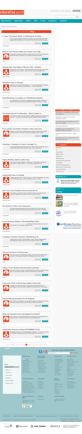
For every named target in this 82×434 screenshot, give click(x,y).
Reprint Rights (9, 380)
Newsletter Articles (26, 360)
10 (28, 344)
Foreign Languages (58, 384)
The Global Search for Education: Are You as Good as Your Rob (67, 138)
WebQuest (57, 365)
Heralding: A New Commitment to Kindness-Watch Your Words (65, 129)
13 (37, 344)
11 (31, 344)
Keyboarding (57, 370)
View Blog (38, 43)
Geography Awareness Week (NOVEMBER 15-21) (21, 329)
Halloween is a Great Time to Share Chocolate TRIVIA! (65, 117)
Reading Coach (41, 365)
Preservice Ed (40, 384)
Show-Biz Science (26, 370)
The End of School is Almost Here (15, 252)
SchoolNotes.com (64, 419)
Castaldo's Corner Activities (60, 399)
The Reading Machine (59, 360)
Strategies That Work (42, 368)
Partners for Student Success (73, 361)
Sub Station (40, 386)
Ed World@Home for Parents (28, 400)
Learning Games (26, 366)
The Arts (56, 382)
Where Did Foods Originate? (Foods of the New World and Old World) (71, 204)
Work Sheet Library (26, 372)
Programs (69, 366)
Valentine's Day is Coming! (12, 82)
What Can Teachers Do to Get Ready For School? (21, 314)
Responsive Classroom (42, 366)
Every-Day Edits (70, 384)
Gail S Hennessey (6, 76)
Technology (57, 393)
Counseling (40, 381)
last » (45, 344)
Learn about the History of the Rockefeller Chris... (21, 221)
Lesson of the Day (26, 368)
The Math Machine (58, 359)
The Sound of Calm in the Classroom (16, 206)
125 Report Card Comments (71, 195)
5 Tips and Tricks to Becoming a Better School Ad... (22, 283)
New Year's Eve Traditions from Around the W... (20, 190)
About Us (8, 370)
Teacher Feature (41, 369)
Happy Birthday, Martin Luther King (15, 160)
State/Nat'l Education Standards (29, 388)
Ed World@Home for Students (28, 401)
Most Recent (67, 110)
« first (7, 344)
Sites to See (57, 364)
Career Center (25, 381)
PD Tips (42, 20)
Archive (27, 359)
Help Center (9, 375)
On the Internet (57, 374)
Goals (68, 368)
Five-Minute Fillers (26, 364)
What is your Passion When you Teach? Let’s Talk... (22, 52)
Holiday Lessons (26, 365)
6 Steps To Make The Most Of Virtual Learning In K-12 (47, 416)
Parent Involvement (71, 365)
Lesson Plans (18, 20)
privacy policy (70, 12)
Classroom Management (27, 382)
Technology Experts (58, 366)
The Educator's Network (74, 419)
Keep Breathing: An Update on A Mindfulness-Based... (22, 98)
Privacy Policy (9, 383)
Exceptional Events (71, 371)
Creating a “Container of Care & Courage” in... (19, 144)
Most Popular (59, 110)
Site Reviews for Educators (28, 386)
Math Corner (40, 361)
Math (55, 388)
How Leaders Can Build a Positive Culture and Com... (22, 129)
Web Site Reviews (41, 372)
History (56, 385)
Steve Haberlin (6, 45)
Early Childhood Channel (27, 384)
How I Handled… (70, 359)
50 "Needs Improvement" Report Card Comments (70, 212)
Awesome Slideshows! (62, 126)
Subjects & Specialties (27, 389)
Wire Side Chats (58, 373)
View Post (45, 43)
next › (41, 344)
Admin (28, 20)
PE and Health (57, 389)
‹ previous (12, 344)
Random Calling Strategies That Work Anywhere (23, 416)
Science (56, 390)
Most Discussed (75, 110)
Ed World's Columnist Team (28, 385)
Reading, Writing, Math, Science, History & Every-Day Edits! (70, 182)
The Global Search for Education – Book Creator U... (22, 113)
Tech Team (57, 368)
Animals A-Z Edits (70, 381)
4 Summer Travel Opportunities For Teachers (69, 416)
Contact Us (9, 372)
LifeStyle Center (41, 399)
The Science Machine (59, 361)
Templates (63, 20)
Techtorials (57, 372)
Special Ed (40, 385)
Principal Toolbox (70, 364)
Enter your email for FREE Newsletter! (63, 350)
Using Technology (58, 369)
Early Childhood (41, 382)
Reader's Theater (41, 364)
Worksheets (52, 20)
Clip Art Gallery (41, 360)
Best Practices (6, 20)
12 (34, 344)
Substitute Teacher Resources (28, 390)
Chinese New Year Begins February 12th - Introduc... (22, 67)
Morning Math (69, 375)
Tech (35, 20)
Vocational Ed (40, 388)
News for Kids (25, 369)
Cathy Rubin (5, 123)
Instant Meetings (70, 374)
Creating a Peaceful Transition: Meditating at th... (20, 237)
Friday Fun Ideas (70, 388)
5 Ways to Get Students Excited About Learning (20, 268)
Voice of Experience (42, 370)
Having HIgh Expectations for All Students (18, 298)
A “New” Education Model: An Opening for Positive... (22, 36)
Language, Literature (59, 386)
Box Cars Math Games (27, 361)
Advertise (8, 378)
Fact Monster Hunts (71, 385)
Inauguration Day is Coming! (13, 175)
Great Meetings (70, 373)
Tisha (4, 61)
